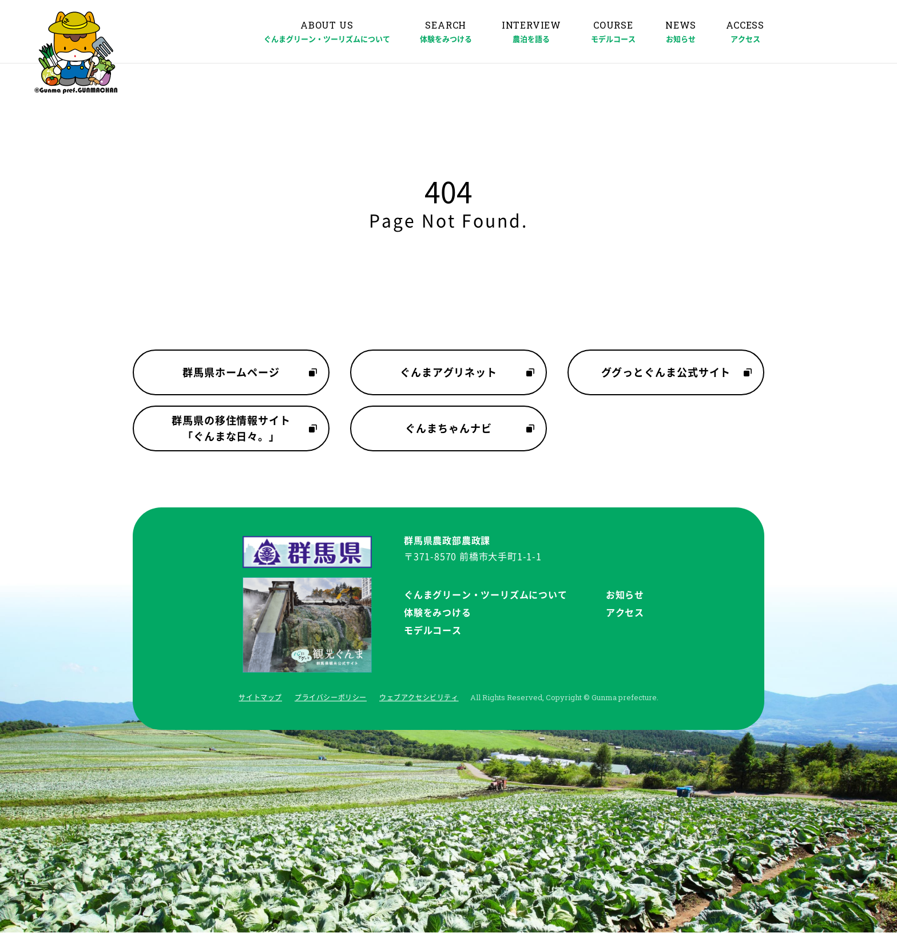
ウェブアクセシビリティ (419, 697)
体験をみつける (437, 612)
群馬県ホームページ (231, 372)
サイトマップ (260, 697)
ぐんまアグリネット (448, 372)
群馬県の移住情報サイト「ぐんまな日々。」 (231, 428)
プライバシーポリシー (331, 697)
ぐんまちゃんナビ (448, 428)
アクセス (625, 612)
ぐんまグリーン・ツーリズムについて (485, 594)
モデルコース (433, 630)
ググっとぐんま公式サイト (666, 372)
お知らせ (625, 594)
